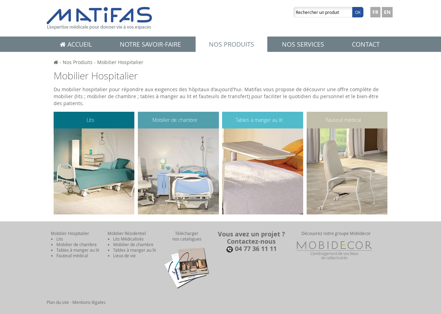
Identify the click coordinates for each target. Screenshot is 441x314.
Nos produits (231, 44)
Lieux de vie (124, 255)
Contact (366, 44)
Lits (90, 120)
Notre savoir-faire (150, 44)
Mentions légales (88, 302)
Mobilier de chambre (174, 120)
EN (387, 12)
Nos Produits (78, 62)
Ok (358, 12)
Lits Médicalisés (128, 239)
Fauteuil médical (343, 120)
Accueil (76, 44)
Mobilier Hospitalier (120, 62)
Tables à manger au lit (259, 120)
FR (375, 12)
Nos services (303, 44)
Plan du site (58, 302)
